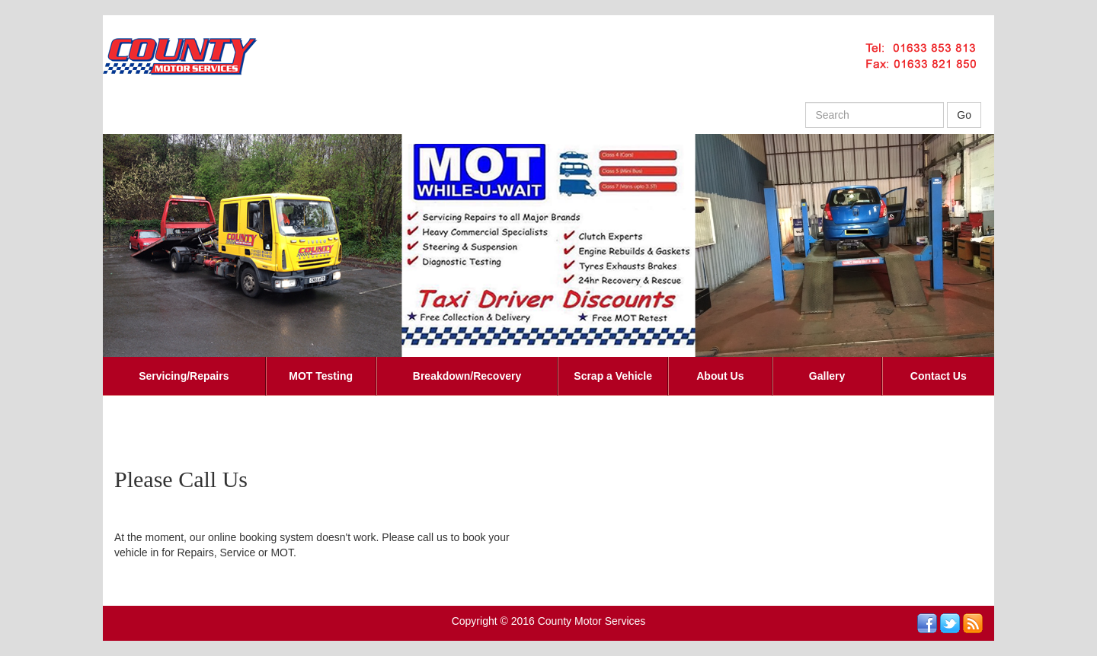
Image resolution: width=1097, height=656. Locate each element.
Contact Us (938, 376)
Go (964, 115)
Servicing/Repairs (184, 376)
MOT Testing (321, 376)
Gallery (827, 376)
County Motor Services (592, 621)
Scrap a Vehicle (613, 376)
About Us (720, 376)
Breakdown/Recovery (467, 376)
